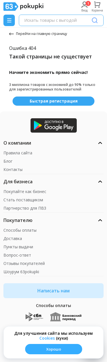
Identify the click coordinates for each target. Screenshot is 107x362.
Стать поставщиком (23, 199)
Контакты (13, 169)
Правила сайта (17, 153)
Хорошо (53, 349)
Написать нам (53, 291)
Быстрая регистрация (54, 101)
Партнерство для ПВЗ (24, 208)
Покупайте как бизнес (24, 191)
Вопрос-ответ (17, 255)
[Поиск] (94, 20)
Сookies (47, 338)
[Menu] (9, 20)
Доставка (12, 238)
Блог (8, 161)
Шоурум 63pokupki (21, 271)
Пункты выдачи (18, 246)
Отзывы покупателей (24, 263)
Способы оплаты (20, 230)
